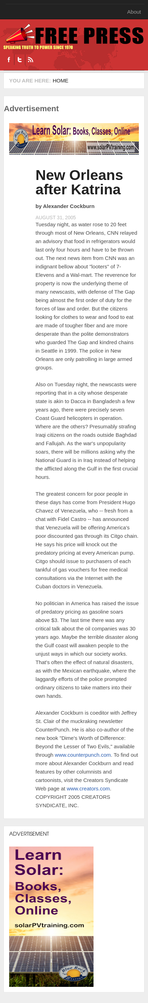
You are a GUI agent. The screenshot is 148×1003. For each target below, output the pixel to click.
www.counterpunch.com (83, 755)
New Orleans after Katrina (79, 182)
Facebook (9, 59)
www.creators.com (88, 788)
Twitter (19, 59)
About (134, 12)
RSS (30, 59)
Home (61, 80)
